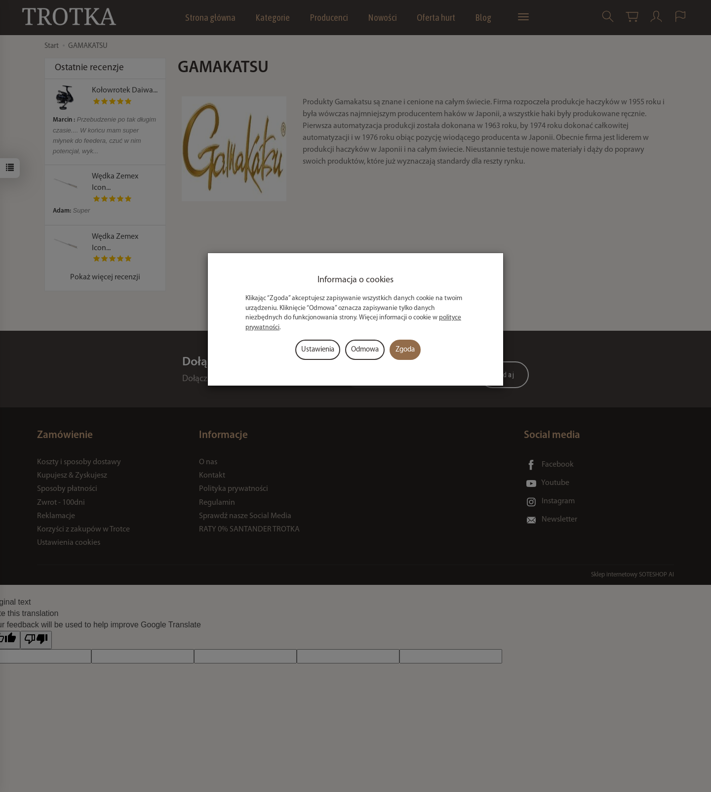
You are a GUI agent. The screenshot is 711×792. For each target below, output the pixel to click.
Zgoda (405, 349)
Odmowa (365, 349)
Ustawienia (317, 349)
